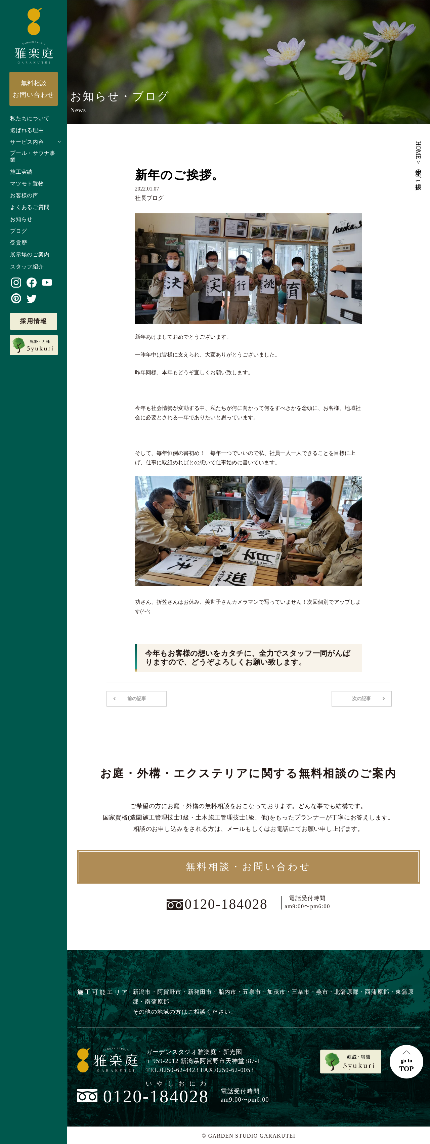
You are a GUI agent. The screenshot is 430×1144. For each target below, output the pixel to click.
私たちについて (30, 118)
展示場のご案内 (30, 254)
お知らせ (21, 219)
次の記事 (362, 698)
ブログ (18, 231)
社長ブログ (148, 198)
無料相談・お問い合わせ (248, 866)
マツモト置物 (27, 183)
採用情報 (33, 321)
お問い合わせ (33, 89)
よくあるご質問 (30, 207)
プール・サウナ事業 (32, 156)
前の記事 (136, 698)
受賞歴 (18, 243)
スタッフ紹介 (27, 266)
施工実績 (21, 172)
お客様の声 (24, 195)
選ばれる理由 (27, 130)
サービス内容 (27, 142)
